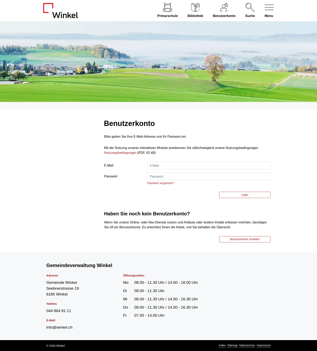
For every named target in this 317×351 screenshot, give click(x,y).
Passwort (110, 176)
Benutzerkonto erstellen (245, 239)
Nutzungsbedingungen (120, 152)
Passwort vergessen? (160, 183)
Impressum (264, 345)
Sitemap (232, 345)
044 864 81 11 (58, 311)
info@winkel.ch (59, 327)
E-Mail (108, 165)
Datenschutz (247, 345)
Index (222, 345)
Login (244, 194)
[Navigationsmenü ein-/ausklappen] (267, 10)
